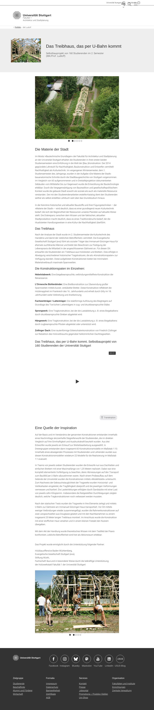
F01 (132, 3)
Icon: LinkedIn (109, 659)
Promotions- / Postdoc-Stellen (93, 693)
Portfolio (18, 27)
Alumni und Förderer (22, 690)
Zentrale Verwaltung (122, 690)
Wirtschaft (18, 693)
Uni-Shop (83, 697)
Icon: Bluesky (76, 659)
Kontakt (83, 683)
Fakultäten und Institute (123, 683)
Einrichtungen (118, 687)
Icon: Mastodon (87, 659)
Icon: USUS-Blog (120, 659)
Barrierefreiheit (53, 690)
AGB (48, 697)
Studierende (18, 683)
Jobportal (83, 690)
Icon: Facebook (53, 659)
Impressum (51, 683)
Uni (113, 3)
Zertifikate (51, 693)
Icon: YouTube (98, 659)
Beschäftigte (19, 687)
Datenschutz (52, 687)
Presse (82, 687)
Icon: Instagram (65, 659)
